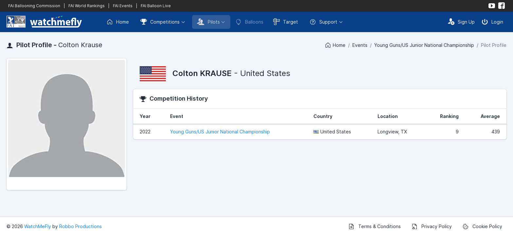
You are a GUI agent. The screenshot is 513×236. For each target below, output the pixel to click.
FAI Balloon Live (156, 5)
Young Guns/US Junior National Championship (424, 45)
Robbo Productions (80, 226)
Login (492, 21)
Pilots (208, 21)
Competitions (160, 21)
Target (285, 21)
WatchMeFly (37, 226)
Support (323, 22)
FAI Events (123, 5)
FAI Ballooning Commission (34, 5)
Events (359, 45)
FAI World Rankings (86, 5)
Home (117, 22)
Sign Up (461, 21)
